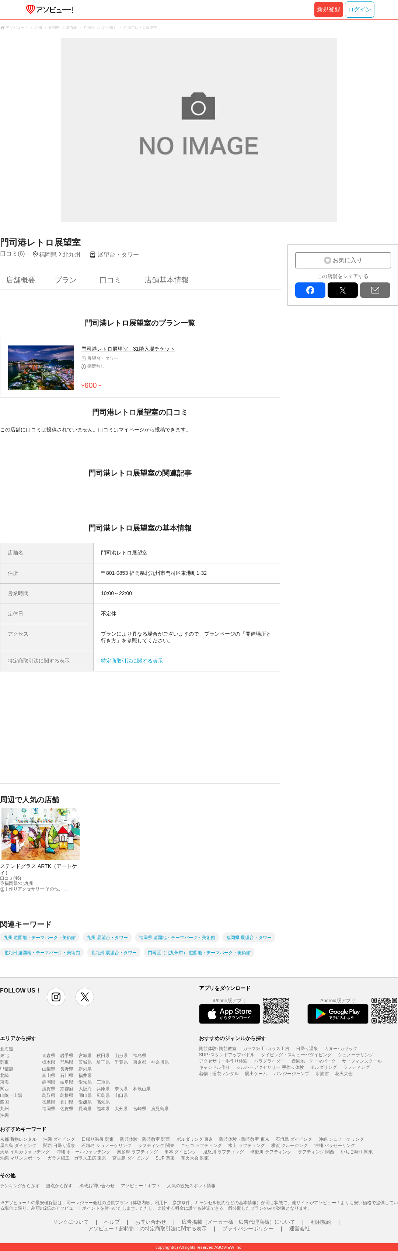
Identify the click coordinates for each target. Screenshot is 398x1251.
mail (375, 290)
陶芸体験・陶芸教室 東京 (244, 1139)
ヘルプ (112, 1222)
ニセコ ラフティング (201, 1145)
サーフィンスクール (362, 1061)
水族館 (322, 1073)
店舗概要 (20, 280)
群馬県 (66, 1062)
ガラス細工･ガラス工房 (266, 1048)
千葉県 (121, 1062)
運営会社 (299, 1228)
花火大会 (344, 1073)
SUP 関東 (165, 1158)
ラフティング (356, 1067)
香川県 (66, 1102)
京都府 (66, 1088)
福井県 (85, 1075)
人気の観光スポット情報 (191, 1185)
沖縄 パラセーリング (334, 1145)
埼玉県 (103, 1062)
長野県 (66, 1068)
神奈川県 (160, 1062)
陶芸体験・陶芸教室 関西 (145, 1139)
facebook (310, 290)
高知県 (103, 1102)
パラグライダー (269, 1061)
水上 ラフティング (246, 1145)
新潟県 (85, 1068)
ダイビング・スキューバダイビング (296, 1054)
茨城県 (85, 1062)
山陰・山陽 (11, 1095)
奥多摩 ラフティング (137, 1151)
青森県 (48, 1055)
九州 (4, 1108)
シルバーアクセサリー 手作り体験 (270, 1067)
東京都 (139, 1062)
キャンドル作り (214, 1067)
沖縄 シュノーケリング (341, 1139)
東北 (4, 1055)
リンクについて (71, 1222)
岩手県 (66, 1055)
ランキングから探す (20, 1185)
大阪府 (85, 1088)
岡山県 (85, 1095)
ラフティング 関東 (156, 1145)
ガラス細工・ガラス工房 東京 (77, 1158)
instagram (56, 997)
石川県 (66, 1075)
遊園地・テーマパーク (313, 1061)
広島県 (103, 1095)
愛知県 (85, 1082)
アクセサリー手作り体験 (223, 1061)
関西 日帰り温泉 (59, 1145)
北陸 (4, 1075)
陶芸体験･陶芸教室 (218, 1048)
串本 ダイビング (180, 1151)
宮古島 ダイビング (130, 1158)
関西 (4, 1088)
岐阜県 (66, 1082)
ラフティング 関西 (316, 1151)
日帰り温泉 (307, 1048)
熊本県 (103, 1108)
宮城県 (85, 1055)
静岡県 (48, 1082)
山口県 (121, 1095)
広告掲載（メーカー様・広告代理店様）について (238, 1222)
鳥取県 (48, 1095)
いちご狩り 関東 (357, 1151)
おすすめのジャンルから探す (232, 1038)
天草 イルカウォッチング (25, 1151)
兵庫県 (103, 1088)
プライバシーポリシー (248, 1228)
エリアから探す (18, 1038)
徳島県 (48, 1102)
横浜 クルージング (289, 1145)
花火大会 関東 (195, 1158)
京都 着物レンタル (18, 1139)
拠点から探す (59, 1185)
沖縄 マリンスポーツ (20, 1158)
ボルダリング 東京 (195, 1139)
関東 (4, 1062)
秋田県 (103, 1055)
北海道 (6, 1049)
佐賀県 (66, 1108)
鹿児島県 (160, 1108)
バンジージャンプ (291, 1073)
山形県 (121, 1055)
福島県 (139, 1055)
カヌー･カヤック (340, 1048)
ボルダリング (323, 1067)
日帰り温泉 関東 (97, 1139)
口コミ (111, 280)
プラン (66, 280)
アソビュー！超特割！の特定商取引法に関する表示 (147, 1228)
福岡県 (48, 1108)
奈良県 (121, 1088)
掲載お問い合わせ (97, 1185)
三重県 (103, 1082)
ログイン (359, 9)
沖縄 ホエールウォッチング (83, 1151)
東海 (4, 1082)
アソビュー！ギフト (141, 1185)
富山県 (48, 1075)
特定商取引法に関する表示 (132, 661)
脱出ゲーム (256, 1073)
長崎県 (85, 1108)
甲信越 (6, 1068)
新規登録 (329, 9)
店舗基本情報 (166, 280)
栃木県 (48, 1062)
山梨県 (48, 1068)
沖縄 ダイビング (59, 1139)
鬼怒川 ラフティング (223, 1151)
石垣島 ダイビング (294, 1139)
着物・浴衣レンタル (219, 1073)
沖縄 (4, 1115)
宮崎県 (139, 1108)
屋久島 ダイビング (18, 1145)
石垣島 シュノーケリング (106, 1145)
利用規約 (321, 1222)
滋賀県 (48, 1088)
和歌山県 (142, 1088)
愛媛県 (85, 1102)
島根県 (66, 1095)
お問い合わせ (150, 1222)
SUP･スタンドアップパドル (227, 1054)
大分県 (121, 1108)
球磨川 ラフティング (270, 1151)
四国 (4, 1102)
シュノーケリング (355, 1054)
